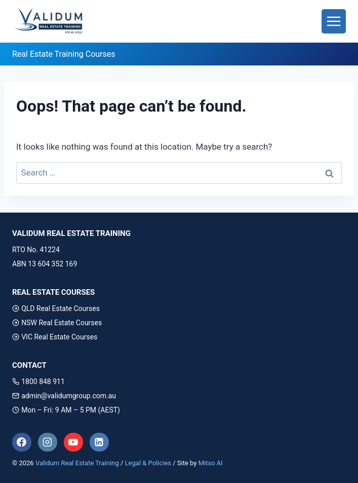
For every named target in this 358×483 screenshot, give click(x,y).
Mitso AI (210, 463)
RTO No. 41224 (36, 250)
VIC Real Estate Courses (54, 337)
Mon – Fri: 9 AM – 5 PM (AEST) (66, 410)
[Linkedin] (99, 442)
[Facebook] (21, 442)
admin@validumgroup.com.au (64, 396)
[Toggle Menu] (334, 21)
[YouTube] (73, 442)
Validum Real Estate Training (77, 463)
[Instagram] (47, 442)
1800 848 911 (38, 381)
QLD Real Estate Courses (56, 308)
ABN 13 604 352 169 (44, 264)
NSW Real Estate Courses (57, 323)
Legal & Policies (148, 463)
